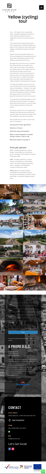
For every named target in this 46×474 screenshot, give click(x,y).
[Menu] (41, 7)
